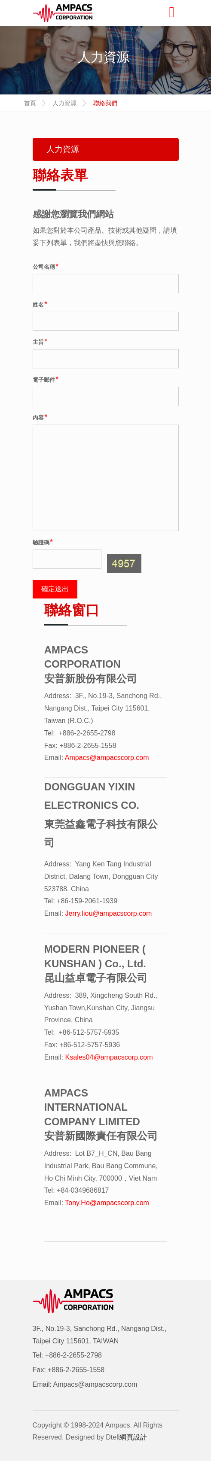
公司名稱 (45, 266)
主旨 (40, 341)
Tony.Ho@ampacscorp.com (107, 1202)
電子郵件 (45, 379)
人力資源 (64, 103)
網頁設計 (133, 1437)
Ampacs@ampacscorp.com (107, 757)
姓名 (40, 304)
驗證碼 (43, 542)
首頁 (30, 103)
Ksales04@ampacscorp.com (109, 1057)
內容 (40, 417)
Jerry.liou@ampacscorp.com (108, 913)
